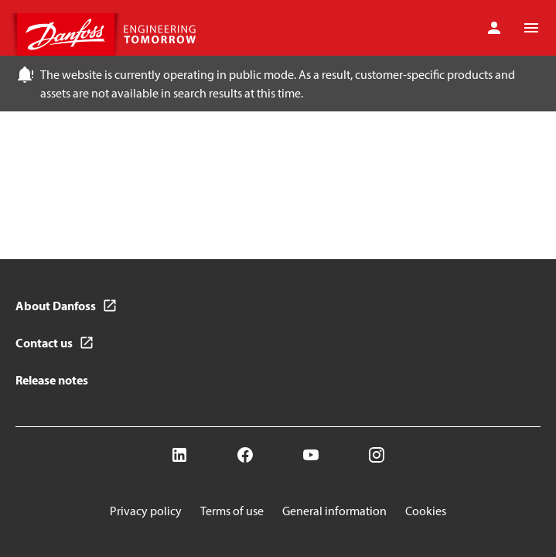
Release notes (51, 380)
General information (334, 510)
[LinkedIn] (179, 455)
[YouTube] (311, 455)
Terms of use (232, 510)
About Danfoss (55, 305)
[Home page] (108, 34)
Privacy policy (146, 510)
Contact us (44, 342)
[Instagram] (376, 455)
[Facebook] (245, 455)
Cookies (425, 510)
